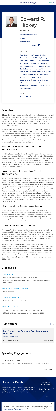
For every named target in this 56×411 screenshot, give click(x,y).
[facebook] (50, 404)
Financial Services (29, 74)
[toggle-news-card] (50, 324)
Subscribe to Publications (45, 383)
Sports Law (44, 85)
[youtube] (53, 404)
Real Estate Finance (27, 60)
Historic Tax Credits (38, 63)
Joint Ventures (25, 88)
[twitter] (44, 404)
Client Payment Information (44, 390)
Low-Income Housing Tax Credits (32, 66)
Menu (52, 2)
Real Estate (24, 55)
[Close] (52, 409)
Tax (49, 72)
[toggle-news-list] (53, 324)
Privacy (34, 404)
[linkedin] (40, 404)
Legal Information (25, 404)
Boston (22, 38)
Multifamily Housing (40, 58)
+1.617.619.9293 (25, 41)
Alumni (47, 396)
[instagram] (47, 404)
